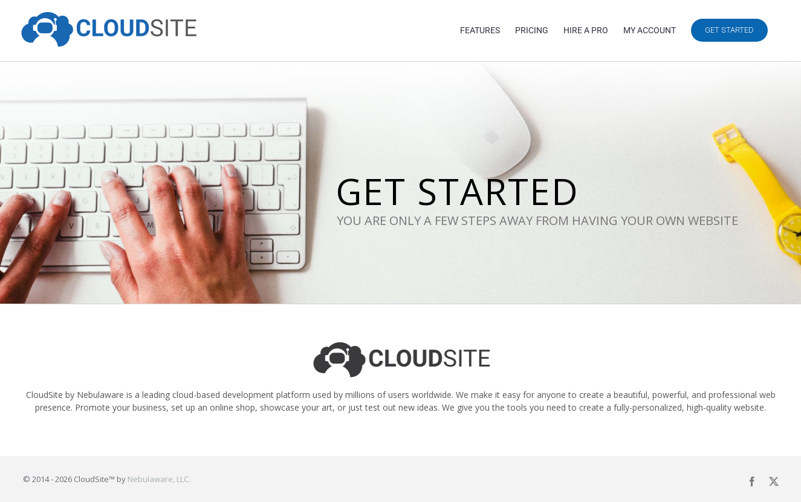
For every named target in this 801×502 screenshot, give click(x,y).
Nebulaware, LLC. (159, 479)
